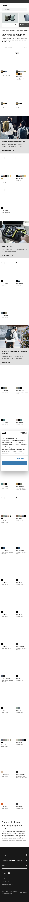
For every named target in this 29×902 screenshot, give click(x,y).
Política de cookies (6, 881)
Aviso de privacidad (6, 878)
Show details (20, 458)
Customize (14, 468)
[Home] (6, 5)
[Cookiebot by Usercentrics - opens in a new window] (20, 433)
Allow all (14, 463)
